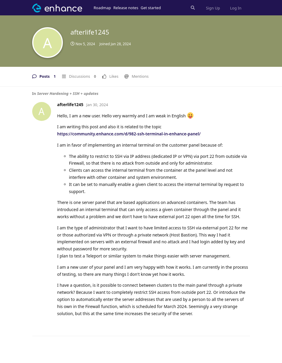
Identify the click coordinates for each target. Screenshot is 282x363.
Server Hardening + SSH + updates (67, 93)
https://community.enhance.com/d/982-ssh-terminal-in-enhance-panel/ (129, 134)
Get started (151, 7)
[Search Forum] (192, 7)
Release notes (125, 7)
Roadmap (102, 7)
